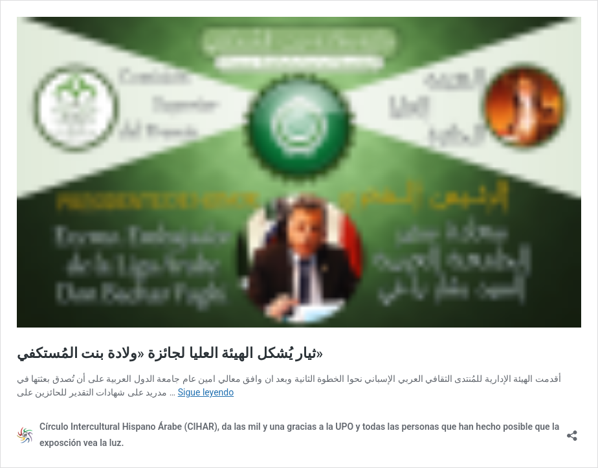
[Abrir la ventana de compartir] (572, 431)
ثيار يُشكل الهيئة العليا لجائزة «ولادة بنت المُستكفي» (170, 353)
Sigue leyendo (206, 392)
